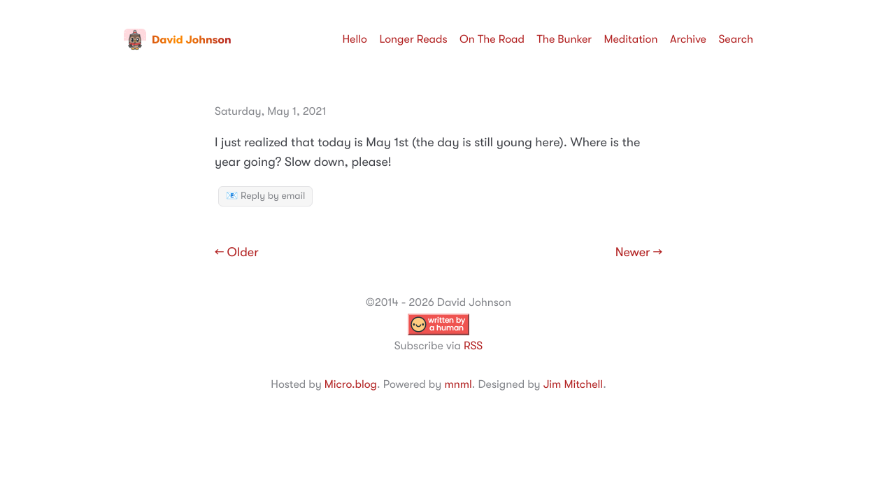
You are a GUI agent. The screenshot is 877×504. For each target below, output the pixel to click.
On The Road (492, 39)
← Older (237, 253)
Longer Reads (413, 39)
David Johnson (177, 40)
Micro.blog (351, 384)
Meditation (631, 39)
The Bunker (564, 39)
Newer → (638, 253)
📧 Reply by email (265, 196)
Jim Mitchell (573, 384)
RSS (473, 346)
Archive (688, 39)
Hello (354, 39)
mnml (457, 384)
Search (735, 39)
